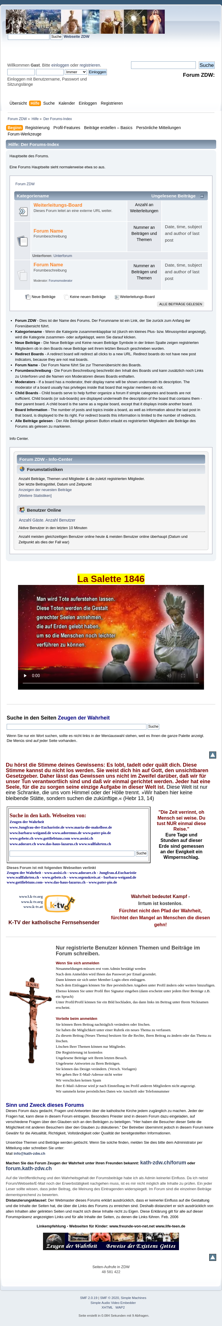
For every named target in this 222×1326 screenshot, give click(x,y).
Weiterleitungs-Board (57, 205)
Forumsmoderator (60, 280)
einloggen (60, 65)
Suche (14, 718)
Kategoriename (33, 195)
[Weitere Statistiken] (35, 495)
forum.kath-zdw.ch (29, 1168)
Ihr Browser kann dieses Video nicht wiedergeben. (111, 637)
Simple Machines (133, 1298)
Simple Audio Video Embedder (113, 1302)
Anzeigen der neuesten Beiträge (45, 490)
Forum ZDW (25, 184)
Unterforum (62, 256)
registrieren (90, 65)
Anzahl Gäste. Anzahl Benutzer (47, 520)
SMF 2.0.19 (89, 1298)
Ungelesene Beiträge (173, 195)
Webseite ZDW (76, 36)
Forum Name (48, 231)
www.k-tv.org (32, 902)
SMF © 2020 (109, 1298)
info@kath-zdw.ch (29, 1153)
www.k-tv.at (33, 906)
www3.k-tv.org (31, 896)
